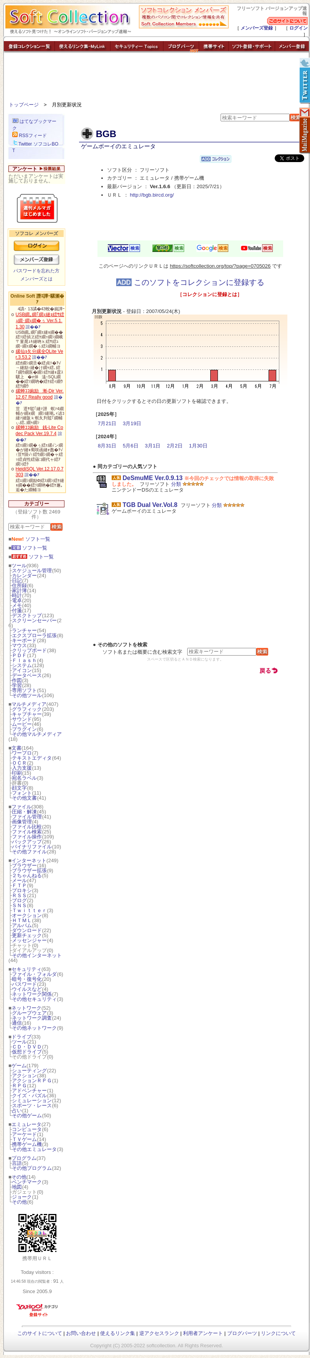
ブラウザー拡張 (29, 870)
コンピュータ (27, 1129)
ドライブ (21, 1037)
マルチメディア (29, 704)
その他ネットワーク (34, 1028)
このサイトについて (39, 1333)
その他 (19, 1177)
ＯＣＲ (19, 763)
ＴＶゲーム (24, 1139)
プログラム (24, 1158)
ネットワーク (26, 1008)
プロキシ (22, 890)
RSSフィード (29, 135)
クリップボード (29, 650)
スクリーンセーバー (34, 620)
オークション (27, 915)
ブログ (19, 900)
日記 (17, 580)
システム (22, 665)
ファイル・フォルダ (34, 974)
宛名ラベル (24, 778)
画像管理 (22, 822)
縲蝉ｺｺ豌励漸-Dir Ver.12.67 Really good (40, 394)
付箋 (17, 610)
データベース (27, 675)
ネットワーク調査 (32, 1018)
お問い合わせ (81, 1333)
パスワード (24, 984)
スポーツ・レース (32, 1105)
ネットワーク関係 (32, 994)
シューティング (29, 1070)
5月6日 (131, 446)
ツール (19, 565)
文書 (16, 748)
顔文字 (19, 788)
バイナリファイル (32, 847)
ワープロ (22, 753)
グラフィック (27, 709)
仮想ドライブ (27, 1052)
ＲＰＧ (19, 1085)
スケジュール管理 (32, 570)
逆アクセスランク (159, 1333)
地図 (17, 1187)
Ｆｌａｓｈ (24, 660)
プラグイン (24, 729)
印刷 (17, 773)
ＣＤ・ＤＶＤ (27, 1047)
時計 (17, 595)
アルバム (22, 925)
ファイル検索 (27, 832)
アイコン (22, 670)
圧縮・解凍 (24, 812)
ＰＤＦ (19, 655)
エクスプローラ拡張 (34, 635)
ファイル (21, 807)
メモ (17, 605)
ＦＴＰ (19, 885)
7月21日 (107, 423)
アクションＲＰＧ (32, 1080)
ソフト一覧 (31, 539)
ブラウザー (24, 865)
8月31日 (107, 446)
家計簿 (19, 590)
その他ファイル (29, 852)
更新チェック (27, 935)
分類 (176, 484)
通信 (17, 1023)
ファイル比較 (27, 827)
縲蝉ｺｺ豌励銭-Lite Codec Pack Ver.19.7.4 (39, 430)
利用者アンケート (203, 1333)
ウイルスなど (27, 989)
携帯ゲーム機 (27, 1144)
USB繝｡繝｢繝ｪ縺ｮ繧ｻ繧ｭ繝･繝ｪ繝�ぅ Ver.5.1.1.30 (40, 320)
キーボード (24, 640)
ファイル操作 (27, 837)
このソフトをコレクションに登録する (190, 282)
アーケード (24, 1134)
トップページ (24, 105)
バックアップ (27, 842)
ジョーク (22, 1197)
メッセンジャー (29, 940)
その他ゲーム (27, 1115)
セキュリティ (26, 969)
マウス (19, 645)
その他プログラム (32, 1168)
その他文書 (24, 798)
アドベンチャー (29, 1090)
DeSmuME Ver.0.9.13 (152, 478)
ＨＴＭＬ (22, 920)
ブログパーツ (242, 1333)
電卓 (17, 600)
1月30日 (198, 446)
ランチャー (24, 630)
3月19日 (132, 423)
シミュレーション (32, 1100)
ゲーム (19, 1065)
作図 (17, 680)
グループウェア (29, 1013)
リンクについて (278, 1333)
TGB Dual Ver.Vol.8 (149, 505)
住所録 (19, 585)
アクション (24, 1075)
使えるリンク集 (117, 1333)
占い (17, 1110)
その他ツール (27, 695)
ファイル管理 (27, 817)
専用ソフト (24, 690)
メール (19, 880)
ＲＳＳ (19, 895)
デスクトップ (27, 615)
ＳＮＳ (19, 905)
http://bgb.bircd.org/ (152, 195)
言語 (17, 1163)
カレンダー (24, 575)
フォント (22, 793)
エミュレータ (26, 1124)
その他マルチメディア (37, 734)
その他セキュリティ (34, 999)
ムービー (22, 724)
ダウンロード (27, 930)
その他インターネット (37, 955)
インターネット (29, 860)
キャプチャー (27, 714)
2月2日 (175, 446)
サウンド (22, 719)
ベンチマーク (27, 1182)
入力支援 (22, 768)
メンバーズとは (36, 279)
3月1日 (152, 446)
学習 (17, 685)
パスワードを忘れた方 (36, 270)
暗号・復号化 (27, 979)
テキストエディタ (32, 758)
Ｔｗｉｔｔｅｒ (29, 910)
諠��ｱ (33, 327)
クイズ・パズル (29, 1095)
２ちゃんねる (27, 875)
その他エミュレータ (34, 1149)
